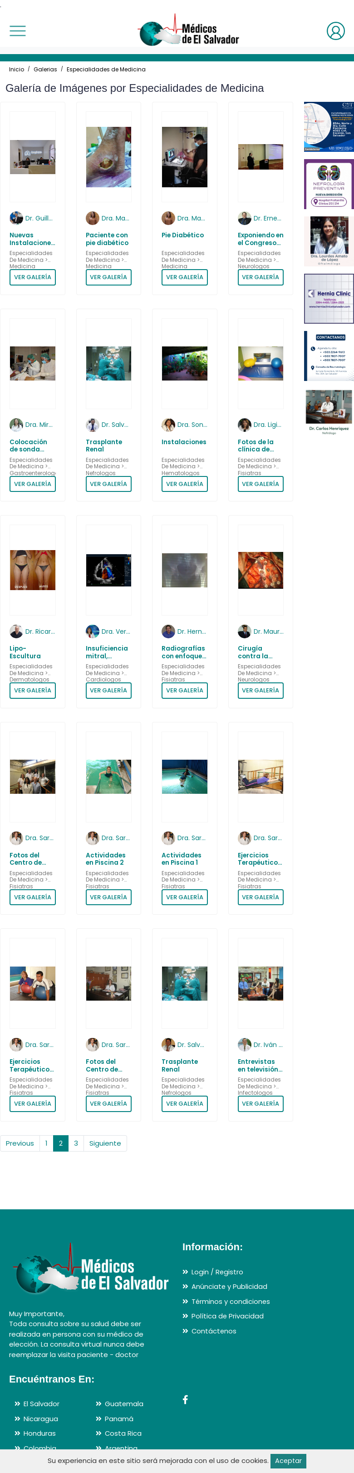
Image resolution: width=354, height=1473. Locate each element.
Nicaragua (41, 1418)
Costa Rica (123, 1433)
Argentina (121, 1448)
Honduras (40, 1433)
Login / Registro (218, 1272)
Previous (20, 1143)
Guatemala (124, 1403)
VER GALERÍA (32, 277)
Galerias (45, 69)
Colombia (40, 1448)
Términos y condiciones (231, 1301)
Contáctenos (214, 1331)
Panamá (119, 1418)
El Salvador (41, 1403)
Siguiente (105, 1143)
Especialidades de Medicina (106, 69)
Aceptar (288, 1461)
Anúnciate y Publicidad (230, 1286)
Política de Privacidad (228, 1316)
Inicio (16, 69)
